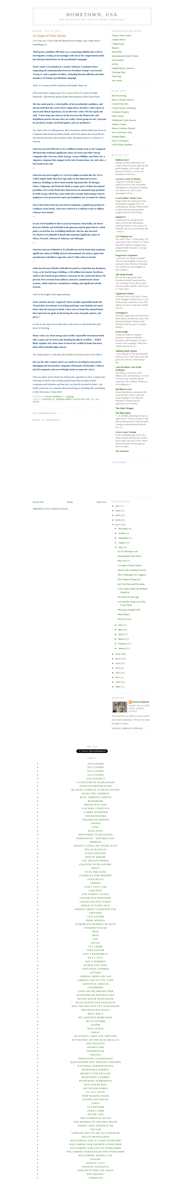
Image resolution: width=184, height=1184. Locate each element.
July (120, 547)
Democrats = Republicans (95, 838)
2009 (118, 686)
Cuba (95, 827)
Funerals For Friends (95, 875)
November (123, 528)
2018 (118, 520)
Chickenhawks (95, 816)
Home (70, 502)
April (121, 634)
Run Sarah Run (96, 1084)
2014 (118, 663)
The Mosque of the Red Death (95, 1121)
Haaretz (115, 47)
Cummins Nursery (120, 112)
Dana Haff (95, 830)
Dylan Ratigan (96, 849)
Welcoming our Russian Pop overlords (95, 1151)
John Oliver (95, 950)
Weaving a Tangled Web (129, 609)
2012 (118, 672)
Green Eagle (122, 331)
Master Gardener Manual (123, 128)
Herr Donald (95, 920)
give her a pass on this (68, 93)
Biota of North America (123, 99)
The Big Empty (123, 412)
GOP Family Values (95, 894)
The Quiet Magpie (125, 408)
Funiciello (48, 399)
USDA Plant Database (122, 144)
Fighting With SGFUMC (95, 864)
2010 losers (95, 763)
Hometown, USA (92, 14)
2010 (118, 682)
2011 (118, 677)
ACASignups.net (124, 236)
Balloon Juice (122, 159)
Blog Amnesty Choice (96, 797)
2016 (118, 654)
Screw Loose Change (126, 432)
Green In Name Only (95, 905)
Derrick (96, 842)
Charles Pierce (118, 39)
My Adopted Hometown (96, 1017)
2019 (118, 515)
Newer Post (38, 502)
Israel (95, 942)
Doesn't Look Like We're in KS (95, 845)
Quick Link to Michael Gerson (132, 570)
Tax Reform (95, 1107)
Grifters (95, 912)
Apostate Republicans (95, 786)
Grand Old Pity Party (96, 901)
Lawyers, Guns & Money (128, 178)
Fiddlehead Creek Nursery (124, 120)
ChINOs (96, 823)
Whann (96, 1159)
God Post (95, 890)
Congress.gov (118, 43)
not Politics (95, 1043)
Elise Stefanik (95, 853)
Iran (95, 931)
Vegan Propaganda (95, 1136)
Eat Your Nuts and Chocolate (131, 584)
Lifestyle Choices (95, 983)
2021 (118, 506)
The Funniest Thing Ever (129, 579)
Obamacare (95, 1047)
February (122, 643)
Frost (95, 868)
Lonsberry (96, 987)
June (120, 625)
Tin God (95, 1129)
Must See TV (124, 560)
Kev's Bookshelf (95, 954)
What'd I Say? (95, 1163)
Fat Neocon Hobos (95, 860)
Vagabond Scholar (125, 293)
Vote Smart (117, 80)
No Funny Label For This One (95, 1036)
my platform (95, 1021)
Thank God (96, 1114)
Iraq (95, 935)
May (120, 629)
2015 (118, 658)
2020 (118, 510)
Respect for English (95, 1073)
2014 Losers (95, 771)
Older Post (101, 502)
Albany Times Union (121, 35)
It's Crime (95, 946)
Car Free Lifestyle (96, 808)
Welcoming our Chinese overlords (95, 1144)
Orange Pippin (118, 136)
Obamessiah (95, 1051)
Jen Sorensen (122, 451)
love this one (40, 40)
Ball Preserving (119, 95)
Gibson (96, 883)
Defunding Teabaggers (96, 834)
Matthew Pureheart (75, 354)
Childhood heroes (95, 819)
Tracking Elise (118, 72)
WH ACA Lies (124, 619)
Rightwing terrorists (95, 1080)
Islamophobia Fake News (129, 556)
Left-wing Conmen (95, 968)
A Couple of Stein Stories (129, 565)
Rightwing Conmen (95, 1077)
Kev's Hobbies (96, 961)
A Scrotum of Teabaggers (95, 782)
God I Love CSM (96, 886)
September (123, 538)
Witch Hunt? (123, 614)
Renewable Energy (95, 1069)
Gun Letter (95, 916)
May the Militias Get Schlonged (96, 1006)
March (121, 639)
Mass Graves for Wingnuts (95, 1002)
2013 (118, 668)
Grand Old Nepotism (95, 898)
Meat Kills (96, 1013)
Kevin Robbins (140, 702)
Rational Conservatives (95, 1065)
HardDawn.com (123, 389)
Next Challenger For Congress (132, 574)
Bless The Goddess (95, 793)
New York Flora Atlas (122, 132)
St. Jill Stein (95, 1092)
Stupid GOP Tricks (95, 1099)
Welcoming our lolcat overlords (95, 1148)
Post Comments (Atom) (57, 508)
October (122, 533)
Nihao (95, 1032)
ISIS (95, 939)
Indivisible (117, 51)
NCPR (115, 64)
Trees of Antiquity (120, 140)
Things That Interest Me (96, 1125)
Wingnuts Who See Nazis (96, 1170)
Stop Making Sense (95, 1095)
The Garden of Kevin (95, 1118)
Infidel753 (121, 217)
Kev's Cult (95, 957)
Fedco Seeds (117, 116)
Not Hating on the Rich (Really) (95, 1039)
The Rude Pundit (124, 274)
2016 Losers (95, 774)
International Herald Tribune (125, 56)
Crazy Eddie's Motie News (129, 198)
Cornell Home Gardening (123, 108)
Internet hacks (95, 927)
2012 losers (95, 767)
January (122, 648)
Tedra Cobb (95, 1110)
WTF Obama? (95, 1174)
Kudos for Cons (95, 965)
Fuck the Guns (95, 872)
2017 (118, 524)
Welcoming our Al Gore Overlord (95, 1140)
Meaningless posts (96, 1009)
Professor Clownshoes (95, 1058)
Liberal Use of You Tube (96, 980)
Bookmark (95, 801)
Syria (95, 1103)
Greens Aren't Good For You (73, 399)
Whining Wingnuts (95, 1166)
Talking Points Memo (126, 351)
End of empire (95, 857)
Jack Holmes (118, 60)
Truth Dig (116, 76)
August (122, 542)
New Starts (95, 1028)
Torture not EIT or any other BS (95, 1133)
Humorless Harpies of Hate (95, 924)
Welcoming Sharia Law (96, 1155)
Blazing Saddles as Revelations (96, 789)
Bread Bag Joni (95, 804)
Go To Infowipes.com (128, 551)
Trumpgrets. (122, 312)
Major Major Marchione (96, 998)
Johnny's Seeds (119, 124)
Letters (96, 972)
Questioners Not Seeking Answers (95, 1062)
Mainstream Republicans (95, 995)
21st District (95, 778)
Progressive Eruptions (127, 255)
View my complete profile (127, 728)
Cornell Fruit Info (120, 103)
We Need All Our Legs (128, 597)
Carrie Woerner (95, 812)
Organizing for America (123, 68)
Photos (95, 1054)
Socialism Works (95, 1088)
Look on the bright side (96, 991)
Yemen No (96, 1177)
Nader (95, 1024)
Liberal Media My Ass (95, 976)
